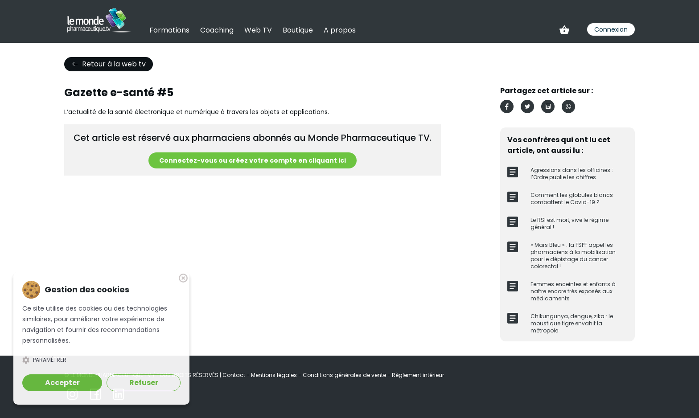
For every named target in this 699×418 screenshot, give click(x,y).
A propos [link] (340, 30)
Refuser (143, 382)
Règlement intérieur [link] (418, 375)
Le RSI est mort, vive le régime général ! (569, 223)
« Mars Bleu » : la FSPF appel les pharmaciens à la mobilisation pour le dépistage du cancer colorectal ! (573, 255)
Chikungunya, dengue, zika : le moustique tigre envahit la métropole (571, 323)
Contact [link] (234, 375)
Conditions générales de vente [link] (345, 375)
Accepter (62, 382)
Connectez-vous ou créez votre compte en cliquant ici (252, 160)
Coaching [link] (217, 30)
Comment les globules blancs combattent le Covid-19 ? (571, 198)
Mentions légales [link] (274, 375)
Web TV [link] (258, 30)
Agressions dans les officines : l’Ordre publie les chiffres (571, 173)
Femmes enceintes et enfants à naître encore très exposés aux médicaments (573, 291)
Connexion (611, 29)
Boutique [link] (298, 30)
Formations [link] (169, 30)
